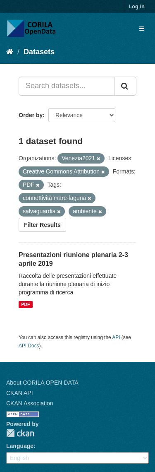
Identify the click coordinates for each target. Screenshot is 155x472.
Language (19, 446)
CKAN (20, 433)
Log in (137, 6)
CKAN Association (29, 403)
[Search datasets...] (66, 86)
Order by (31, 115)
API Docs (29, 346)
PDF (25, 304)
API (116, 337)
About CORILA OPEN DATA (42, 382)
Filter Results (42, 225)
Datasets (39, 52)
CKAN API (19, 393)
